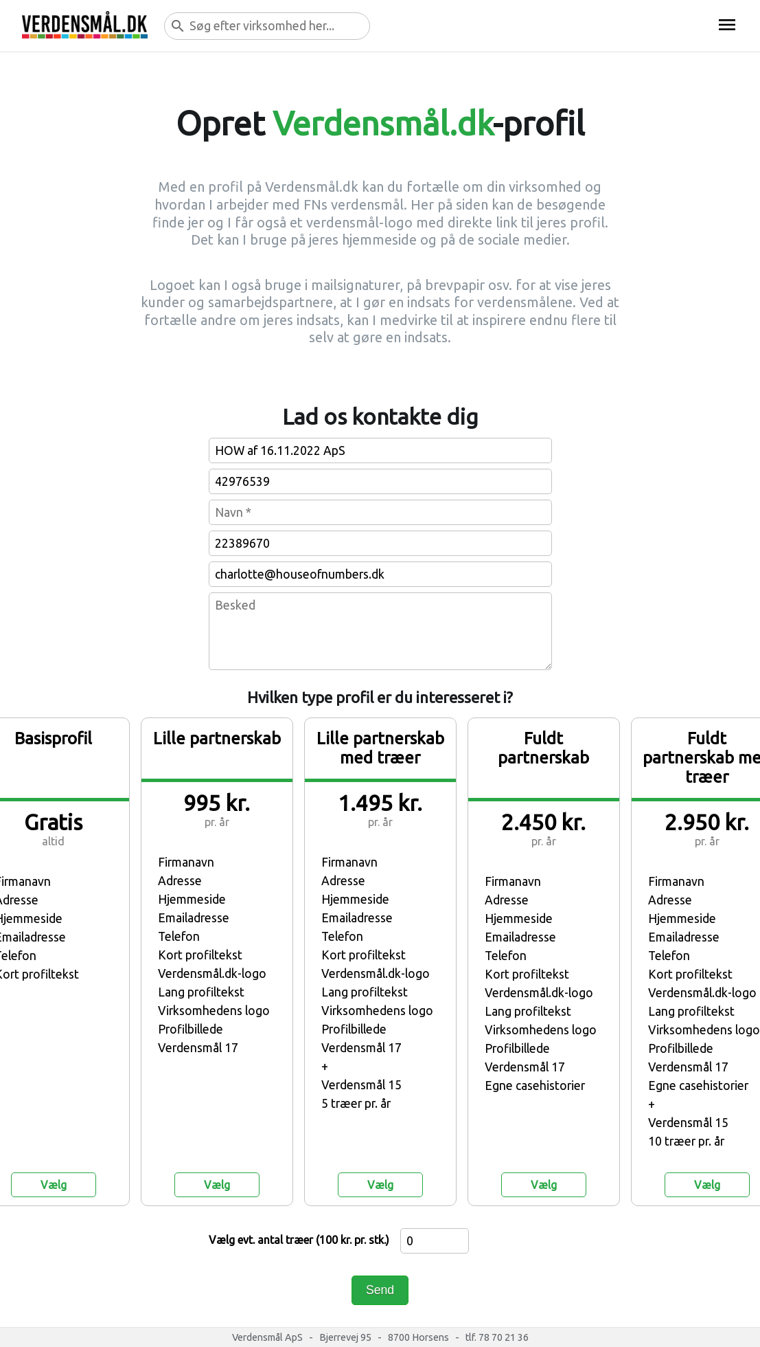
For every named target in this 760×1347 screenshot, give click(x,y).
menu (727, 25)
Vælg (54, 1185)
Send (380, 1290)
